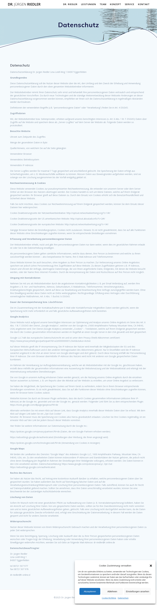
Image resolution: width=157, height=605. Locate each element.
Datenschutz (123, 598)
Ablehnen (112, 591)
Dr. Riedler (24, 4)
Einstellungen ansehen (137, 591)
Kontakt (144, 4)
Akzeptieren (90, 591)
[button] (150, 565)
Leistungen (88, 4)
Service (129, 4)
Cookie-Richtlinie (109, 598)
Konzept (115, 4)
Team (103, 4)
